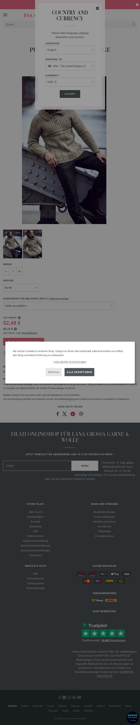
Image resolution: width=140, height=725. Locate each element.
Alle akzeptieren (79, 372)
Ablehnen (54, 372)
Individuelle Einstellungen (70, 361)
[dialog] (70, 362)
